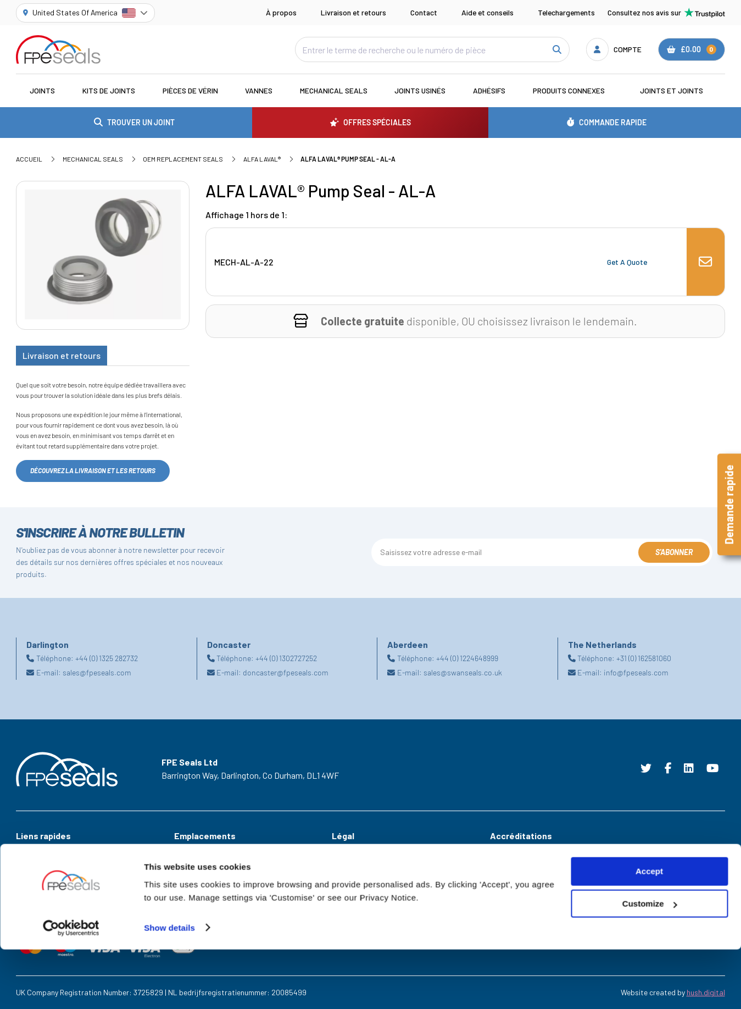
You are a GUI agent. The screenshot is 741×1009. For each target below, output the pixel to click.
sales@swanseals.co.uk (463, 672)
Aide (23, 898)
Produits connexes (569, 90)
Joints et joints (671, 90)
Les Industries (39, 852)
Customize (649, 963)
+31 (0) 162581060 (643, 658)
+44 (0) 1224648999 (467, 658)
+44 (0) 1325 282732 (106, 658)
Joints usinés (419, 90)
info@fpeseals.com (636, 672)
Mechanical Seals (333, 90)
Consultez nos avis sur (666, 13)
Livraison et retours (353, 12)
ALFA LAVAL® (262, 159)
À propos (281, 12)
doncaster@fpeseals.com (285, 672)
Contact (423, 12)
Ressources (35, 883)
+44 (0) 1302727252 (286, 658)
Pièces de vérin (190, 90)
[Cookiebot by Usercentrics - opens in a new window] (71, 987)
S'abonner (674, 552)
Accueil (29, 159)
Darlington (191, 867)
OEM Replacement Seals (183, 159)
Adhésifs (489, 90)
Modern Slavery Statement (376, 898)
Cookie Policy (354, 867)
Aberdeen (189, 852)
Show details (169, 987)
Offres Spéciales (43, 867)
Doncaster (191, 883)
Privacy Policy (355, 883)
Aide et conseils (487, 12)
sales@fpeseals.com (97, 672)
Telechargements (566, 12)
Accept (649, 931)
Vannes (258, 90)
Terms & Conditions (364, 852)
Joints (42, 90)
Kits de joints (108, 90)
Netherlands (194, 898)
